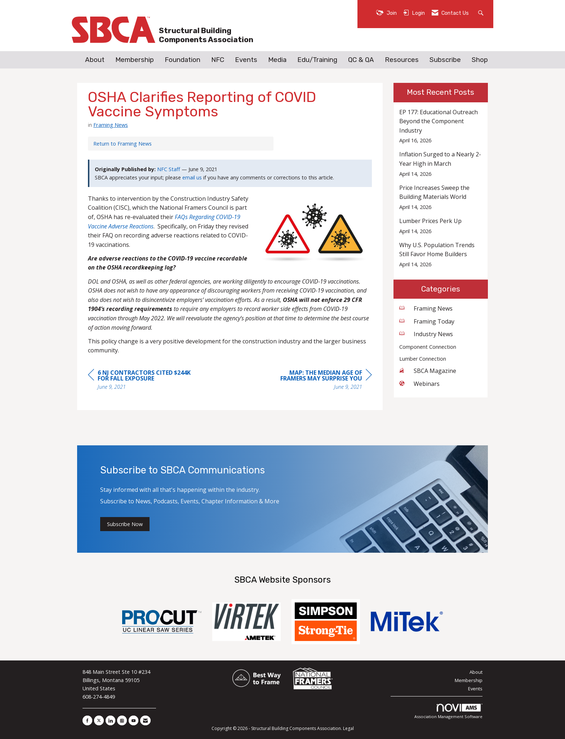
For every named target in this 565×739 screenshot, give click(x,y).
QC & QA (361, 60)
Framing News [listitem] (426, 308)
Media (277, 60)
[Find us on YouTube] (133, 720)
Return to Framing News (122, 143)
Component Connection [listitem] (427, 346)
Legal (348, 728)
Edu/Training (317, 60)
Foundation (182, 60)
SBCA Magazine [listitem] (427, 371)
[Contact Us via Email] (145, 720)
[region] (318, 381)
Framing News (110, 124)
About (94, 60)
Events (246, 60)
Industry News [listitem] (426, 334)
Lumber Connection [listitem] (422, 358)
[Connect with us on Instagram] (122, 720)
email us (192, 177)
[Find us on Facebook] (87, 720)
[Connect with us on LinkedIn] (110, 720)
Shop (480, 60)
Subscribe (445, 60)
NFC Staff (168, 169)
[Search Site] (482, 12)
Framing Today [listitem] (426, 321)
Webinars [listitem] (419, 384)
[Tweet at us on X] (99, 720)
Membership (134, 60)
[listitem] (440, 126)
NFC (217, 60)
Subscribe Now (125, 524)
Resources (402, 60)
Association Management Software (448, 711)
